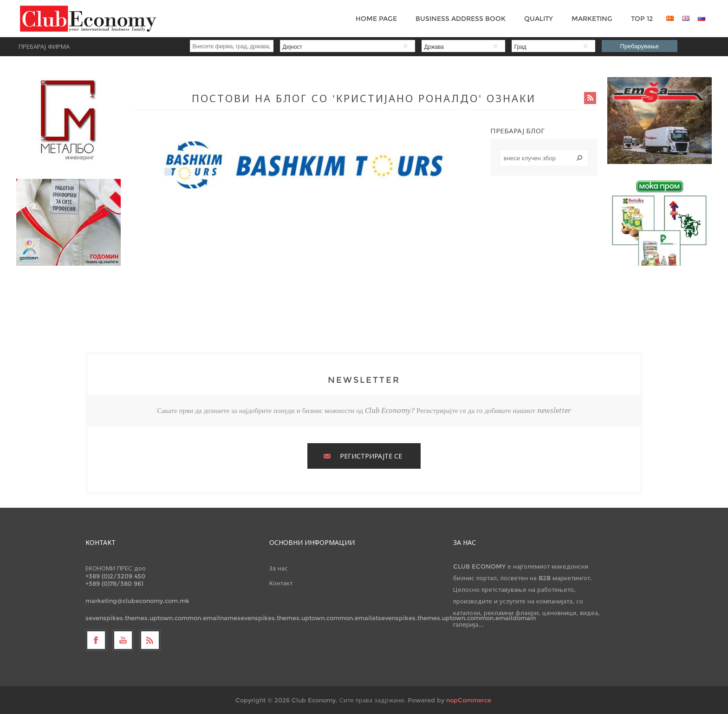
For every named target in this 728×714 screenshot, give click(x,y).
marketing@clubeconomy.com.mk (137, 600)
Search (579, 158)
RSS (590, 98)
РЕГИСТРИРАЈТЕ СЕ (371, 456)
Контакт (280, 583)
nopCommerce (468, 700)
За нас (278, 568)
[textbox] (544, 158)
